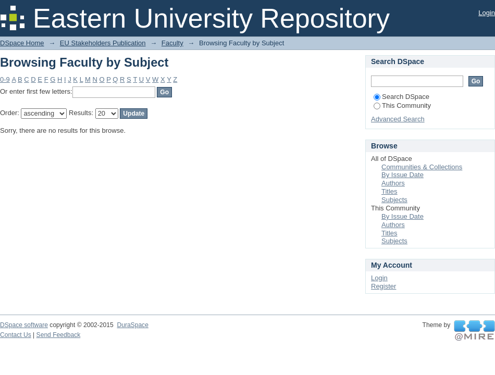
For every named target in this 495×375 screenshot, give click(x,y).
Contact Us (15, 335)
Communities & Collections (421, 167)
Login (486, 13)
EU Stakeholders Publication (103, 43)
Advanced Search (398, 119)
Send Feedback (58, 335)
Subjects (394, 200)
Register (383, 286)
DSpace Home (22, 43)
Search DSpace (401, 97)
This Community (402, 105)
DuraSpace (132, 325)
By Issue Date (402, 175)
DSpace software (24, 325)
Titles (389, 191)
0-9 (5, 79)
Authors (393, 183)
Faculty (172, 43)
